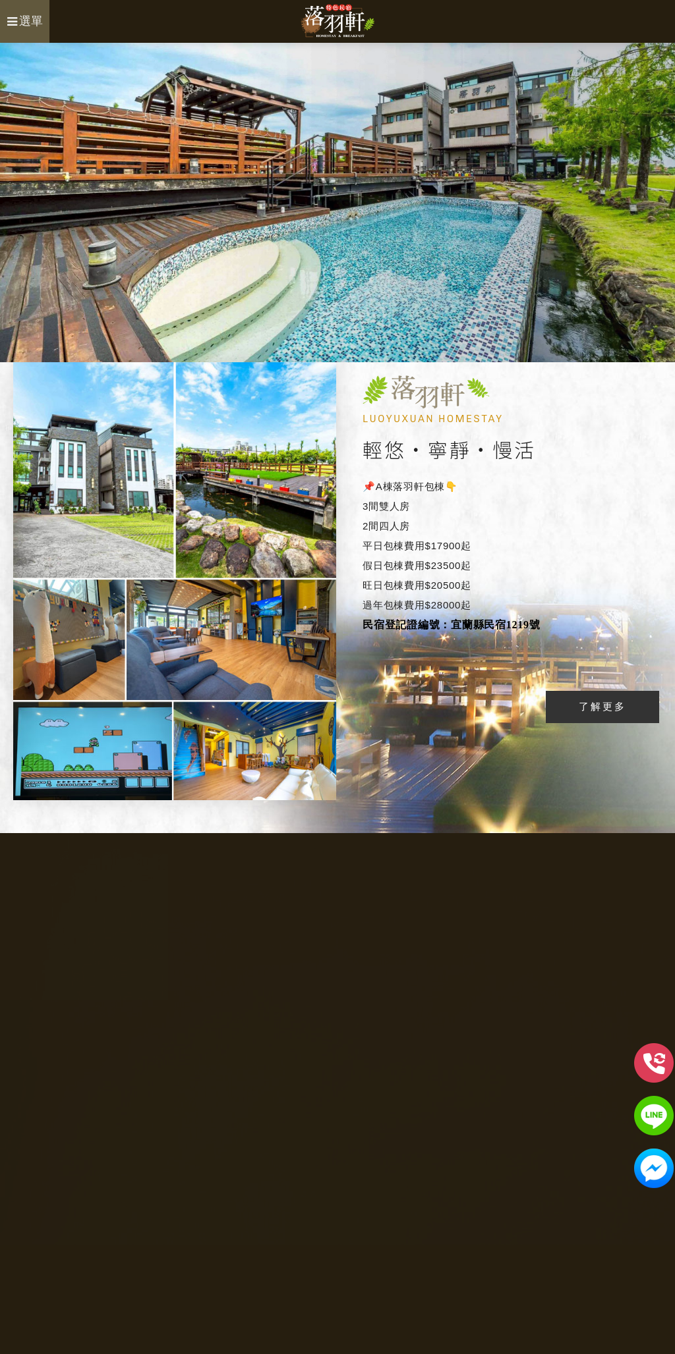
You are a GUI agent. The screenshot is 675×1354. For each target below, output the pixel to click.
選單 (25, 21)
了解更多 (602, 706)
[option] (337, 202)
